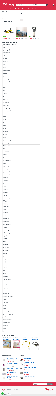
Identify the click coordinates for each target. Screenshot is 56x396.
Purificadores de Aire (5, 192)
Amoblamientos (37, 8)
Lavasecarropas (4, 212)
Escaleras (3, 261)
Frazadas (3, 137)
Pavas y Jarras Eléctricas (6, 232)
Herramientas (4, 264)
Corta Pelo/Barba (4, 291)
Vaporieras (4, 239)
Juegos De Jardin (4, 84)
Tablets (3, 317)
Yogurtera (3, 241)
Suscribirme (50, 384)
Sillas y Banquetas (5, 102)
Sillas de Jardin (4, 88)
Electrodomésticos (5, 8)
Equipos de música (5, 311)
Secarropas (4, 215)
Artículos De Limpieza (5, 201)
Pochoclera (4, 235)
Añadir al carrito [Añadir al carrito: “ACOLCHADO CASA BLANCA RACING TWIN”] (26, 38)
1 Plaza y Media (4, 114)
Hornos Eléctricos (5, 189)
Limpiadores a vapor (5, 206)
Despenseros (4, 73)
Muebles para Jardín (5, 81)
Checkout (52, 0)
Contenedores (4, 93)
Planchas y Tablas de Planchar (6, 207)
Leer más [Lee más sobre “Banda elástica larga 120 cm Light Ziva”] (38, 349)
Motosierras (4, 265)
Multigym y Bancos (5, 175)
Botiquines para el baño (5, 50)
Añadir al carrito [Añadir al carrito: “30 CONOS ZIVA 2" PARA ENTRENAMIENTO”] (13, 38)
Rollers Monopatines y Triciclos (6, 160)
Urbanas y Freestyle (5, 166)
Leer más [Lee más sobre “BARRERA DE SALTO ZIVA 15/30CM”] (29, 349)
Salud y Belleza (17, 8)
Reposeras (4, 87)
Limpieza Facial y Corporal (6, 279)
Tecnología (11, 8)
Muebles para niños (5, 61)
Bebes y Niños (4, 146)
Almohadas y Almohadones (6, 110)
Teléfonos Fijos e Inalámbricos (6, 319)
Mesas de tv (4, 59)
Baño (3, 47)
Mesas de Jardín (4, 85)
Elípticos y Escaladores (5, 174)
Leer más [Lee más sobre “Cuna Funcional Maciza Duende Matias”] (10, 348)
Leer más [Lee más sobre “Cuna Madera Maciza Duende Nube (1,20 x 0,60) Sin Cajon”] (19, 349)
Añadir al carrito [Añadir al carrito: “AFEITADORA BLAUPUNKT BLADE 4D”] (38, 38)
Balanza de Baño (4, 297)
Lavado (3, 209)
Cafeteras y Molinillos (5, 221)
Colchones (23, 8)
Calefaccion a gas (5, 247)
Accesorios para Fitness (5, 169)
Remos (3, 178)
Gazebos (3, 82)
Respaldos (3, 64)
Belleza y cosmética (5, 276)
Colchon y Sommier (5, 111)
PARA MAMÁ (4, 273)
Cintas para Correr (5, 172)
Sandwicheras (4, 236)
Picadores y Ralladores (5, 233)
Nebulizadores (4, 302)
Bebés (3, 148)
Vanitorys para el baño (5, 53)
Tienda (45, 0)
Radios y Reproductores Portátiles (7, 314)
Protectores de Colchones (6, 140)
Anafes (3, 183)
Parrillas (3, 262)
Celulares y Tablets (5, 316)
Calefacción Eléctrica (5, 250)
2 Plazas (3, 116)
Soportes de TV (4, 328)
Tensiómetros (4, 305)
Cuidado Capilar (4, 288)
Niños (3, 157)
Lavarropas (4, 210)
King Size (3, 117)
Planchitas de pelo (5, 284)
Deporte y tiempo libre (5, 145)
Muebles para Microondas (6, 78)
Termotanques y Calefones (6, 242)
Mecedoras (4, 154)
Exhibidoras (4, 195)
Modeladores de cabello (5, 282)
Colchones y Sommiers (5, 108)
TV (2, 331)
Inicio (3, 11)
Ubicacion (40, 0)
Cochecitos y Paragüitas (5, 151)
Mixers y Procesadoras (5, 229)
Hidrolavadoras (4, 204)
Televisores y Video (5, 325)
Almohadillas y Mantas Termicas (7, 294)
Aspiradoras (4, 203)
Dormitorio (3, 55)
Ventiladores (4, 253)
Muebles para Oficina (5, 105)
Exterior (3, 259)
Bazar (3, 256)
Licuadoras (4, 227)
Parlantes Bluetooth (5, 313)
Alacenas (3, 67)
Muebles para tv (4, 99)
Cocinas (3, 186)
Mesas (3, 76)
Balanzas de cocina (5, 218)
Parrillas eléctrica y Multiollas (6, 230)
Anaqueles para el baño (5, 49)
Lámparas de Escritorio (5, 268)
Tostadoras (4, 238)
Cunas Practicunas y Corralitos (7, 338)
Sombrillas (3, 90)
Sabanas (3, 142)
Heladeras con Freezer (5, 198)
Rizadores (3, 285)
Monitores (3, 323)
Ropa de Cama (4, 131)
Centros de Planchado (5, 70)
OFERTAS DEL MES (5, 271)
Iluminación (4, 267)
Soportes (3, 270)
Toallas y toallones (5, 143)
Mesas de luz (4, 58)
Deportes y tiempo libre (30, 8)
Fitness (3, 168)
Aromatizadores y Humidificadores (7, 296)
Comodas (3, 56)
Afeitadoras (4, 290)
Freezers (3, 197)
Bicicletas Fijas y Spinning (6, 171)
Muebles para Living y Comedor (7, 91)
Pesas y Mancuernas (5, 177)
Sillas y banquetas (5, 79)
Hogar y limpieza (4, 200)
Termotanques (4, 244)
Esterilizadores (4, 299)
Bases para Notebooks (5, 322)
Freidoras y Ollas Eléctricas (6, 224)
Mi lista (49, 0)
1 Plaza (3, 113)
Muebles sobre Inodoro (5, 52)
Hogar (43, 8)
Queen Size (4, 119)
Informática (4, 320)
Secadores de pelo (5, 287)
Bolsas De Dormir (4, 134)
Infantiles (3, 163)
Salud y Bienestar (4, 293)
